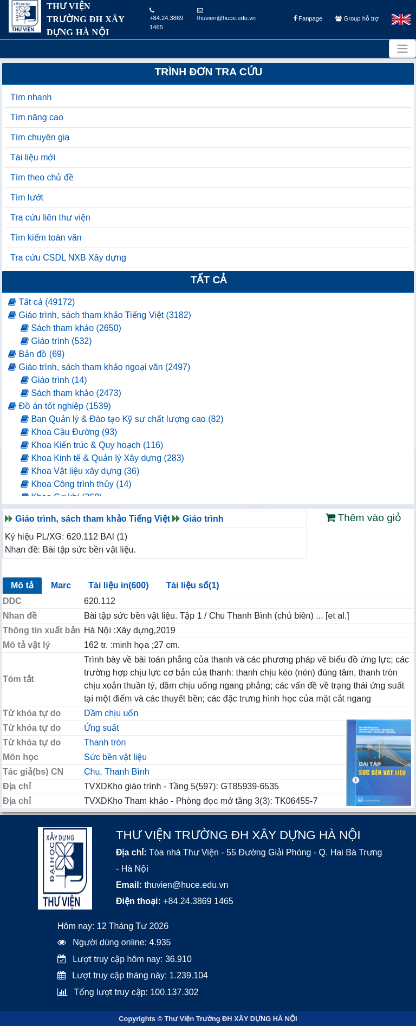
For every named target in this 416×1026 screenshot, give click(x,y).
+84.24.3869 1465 (167, 19)
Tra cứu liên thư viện (50, 217)
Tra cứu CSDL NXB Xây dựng (68, 257)
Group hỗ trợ (356, 18)
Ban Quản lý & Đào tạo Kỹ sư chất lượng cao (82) (122, 419)
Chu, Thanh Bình (117, 771)
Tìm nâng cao (36, 117)
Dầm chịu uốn (111, 713)
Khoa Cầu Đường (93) (69, 432)
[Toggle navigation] (402, 49)
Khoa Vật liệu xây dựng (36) (80, 471)
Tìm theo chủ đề (42, 177)
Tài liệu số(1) (192, 585)
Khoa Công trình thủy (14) (76, 484)
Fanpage (308, 18)
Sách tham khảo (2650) (71, 328)
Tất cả (209, 279)
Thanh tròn (105, 742)
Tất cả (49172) (41, 302)
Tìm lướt (26, 197)
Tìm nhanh (30, 97)
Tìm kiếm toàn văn (46, 237)
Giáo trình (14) (54, 380)
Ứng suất (101, 727)
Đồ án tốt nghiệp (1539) (59, 406)
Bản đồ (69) (36, 354)
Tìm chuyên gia (39, 137)
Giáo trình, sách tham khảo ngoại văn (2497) (99, 367)
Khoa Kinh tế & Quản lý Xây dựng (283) (102, 458)
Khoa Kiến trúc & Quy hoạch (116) (92, 445)
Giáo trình (203, 518)
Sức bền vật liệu (115, 757)
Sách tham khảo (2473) (71, 393)
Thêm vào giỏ (364, 517)
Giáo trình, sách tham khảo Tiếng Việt (92, 518)
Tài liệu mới (32, 157)
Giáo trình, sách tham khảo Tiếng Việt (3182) (99, 315)
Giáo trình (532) (56, 341)
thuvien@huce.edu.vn (226, 14)
